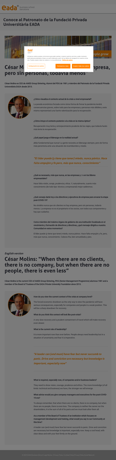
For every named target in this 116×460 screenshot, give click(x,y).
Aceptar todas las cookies (81, 66)
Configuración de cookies (36, 66)
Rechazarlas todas (63, 66)
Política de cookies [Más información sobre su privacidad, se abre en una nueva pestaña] (67, 60)
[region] (59, 59)
